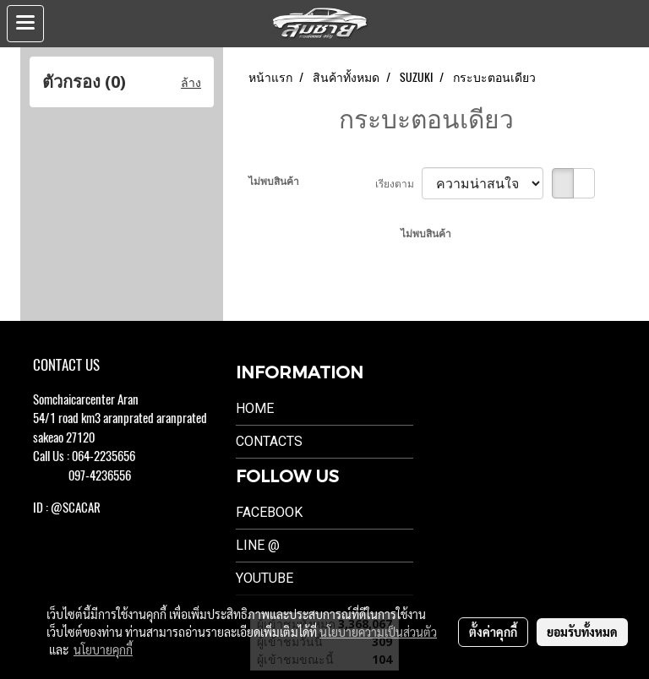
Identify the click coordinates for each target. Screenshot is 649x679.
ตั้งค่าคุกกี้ (493, 631)
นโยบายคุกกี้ (103, 649)
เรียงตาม (398, 183)
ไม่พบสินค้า (273, 180)
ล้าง (191, 82)
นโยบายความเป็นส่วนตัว (378, 631)
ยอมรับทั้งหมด (582, 631)
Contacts (269, 441)
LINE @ (258, 545)
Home (255, 408)
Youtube (264, 578)
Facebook (269, 512)
